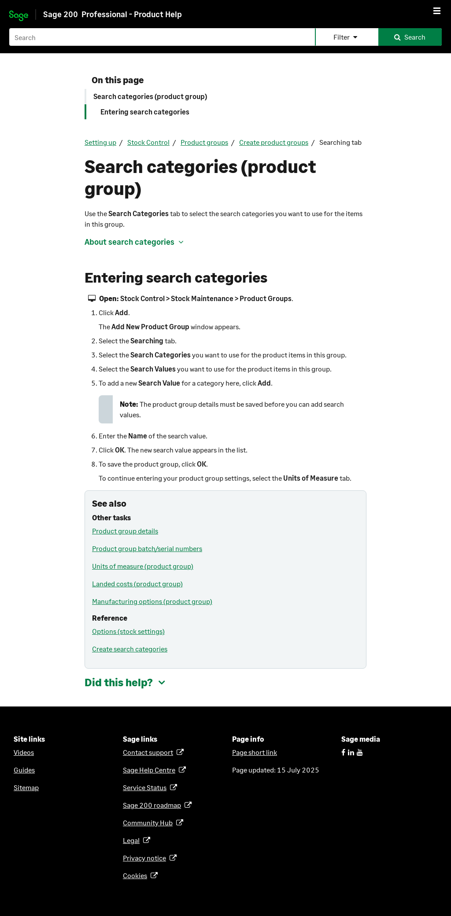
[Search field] (225, 37)
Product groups (204, 142)
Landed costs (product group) (137, 583)
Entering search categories (144, 111)
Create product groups (273, 142)
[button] (346, 37)
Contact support (149, 752)
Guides (24, 769)
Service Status (146, 787)
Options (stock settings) (128, 631)
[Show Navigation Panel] (436, 10)
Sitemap (26, 787)
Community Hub (149, 822)
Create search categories (129, 648)
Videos (24, 752)
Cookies (136, 875)
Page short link (254, 752)
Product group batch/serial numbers (147, 548)
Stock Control (148, 142)
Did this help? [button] (119, 682)
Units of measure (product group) (142, 566)
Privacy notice (146, 857)
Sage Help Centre (150, 769)
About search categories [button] (129, 241)
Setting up (100, 142)
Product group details (125, 530)
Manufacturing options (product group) (152, 601)
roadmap (153, 805)
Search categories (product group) (150, 96)
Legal (133, 840)
